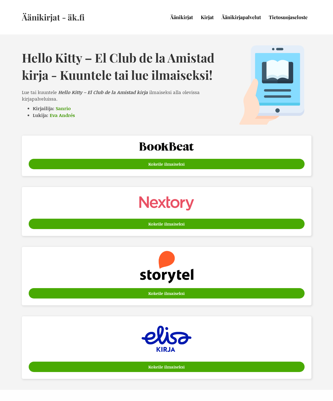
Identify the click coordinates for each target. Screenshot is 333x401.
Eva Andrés (62, 115)
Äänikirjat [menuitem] (181, 17)
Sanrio (63, 108)
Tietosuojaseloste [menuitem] (288, 17)
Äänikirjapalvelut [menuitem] (241, 17)
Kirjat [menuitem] (207, 17)
